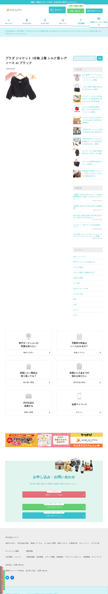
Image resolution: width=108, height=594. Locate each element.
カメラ (75, 310)
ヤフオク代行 (78, 294)
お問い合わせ (42, 536)
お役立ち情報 (78, 278)
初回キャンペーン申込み (98, 21)
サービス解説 (78, 267)
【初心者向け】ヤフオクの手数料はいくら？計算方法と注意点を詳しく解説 (92, 141)
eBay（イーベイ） (80, 256)
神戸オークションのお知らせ (84, 262)
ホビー (75, 315)
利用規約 (60, 522)
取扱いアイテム (36, 508)
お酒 (74, 304)
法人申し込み (31, 536)
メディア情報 (50, 522)
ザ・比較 (76, 283)
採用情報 (86, 522)
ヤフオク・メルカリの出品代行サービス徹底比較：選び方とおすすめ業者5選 (92, 98)
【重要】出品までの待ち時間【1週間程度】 (87, 207)
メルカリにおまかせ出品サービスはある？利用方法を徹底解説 (92, 120)
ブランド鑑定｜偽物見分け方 (84, 272)
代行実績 (81, 21)
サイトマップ (97, 522)
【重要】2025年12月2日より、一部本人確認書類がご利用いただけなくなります (87, 197)
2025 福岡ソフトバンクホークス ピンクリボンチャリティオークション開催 (92, 77)
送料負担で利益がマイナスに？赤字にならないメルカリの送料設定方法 (92, 173)
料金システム (63, 21)
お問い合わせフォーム (77, 478)
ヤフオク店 (95, 508)
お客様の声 (73, 508)
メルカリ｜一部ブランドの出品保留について (87, 226)
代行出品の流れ (27, 21)
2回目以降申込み (75, 590)
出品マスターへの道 (80, 288)
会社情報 (39, 522)
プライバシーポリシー (73, 522)
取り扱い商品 (45, 21)
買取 (74, 299)
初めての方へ (11, 508)
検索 (99, 58)
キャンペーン (84, 508)
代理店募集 (30, 522)
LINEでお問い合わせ (31, 478)
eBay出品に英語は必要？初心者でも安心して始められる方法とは (87, 216)
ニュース (17, 522)
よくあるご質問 (50, 508)
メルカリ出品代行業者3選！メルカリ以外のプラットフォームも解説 (92, 109)
